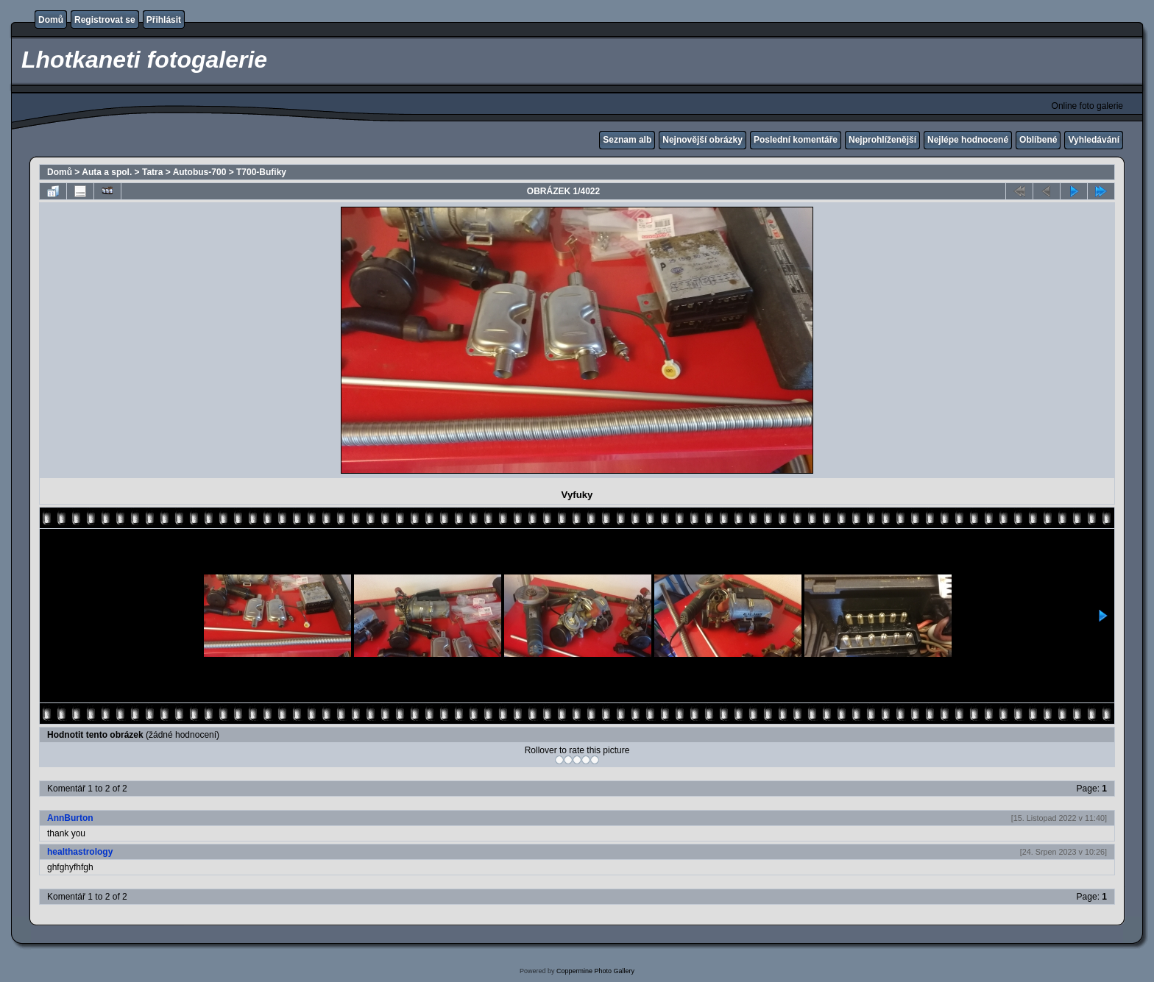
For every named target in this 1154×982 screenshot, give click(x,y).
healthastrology (80, 852)
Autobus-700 (200, 172)
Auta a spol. (107, 172)
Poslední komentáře (796, 140)
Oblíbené (1038, 140)
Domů (50, 20)
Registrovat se (104, 20)
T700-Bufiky (261, 172)
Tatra (152, 172)
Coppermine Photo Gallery (595, 971)
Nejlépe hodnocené (967, 140)
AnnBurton (70, 818)
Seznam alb (627, 140)
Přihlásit (163, 20)
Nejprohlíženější (882, 140)
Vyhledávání (1093, 140)
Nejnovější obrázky (702, 140)
